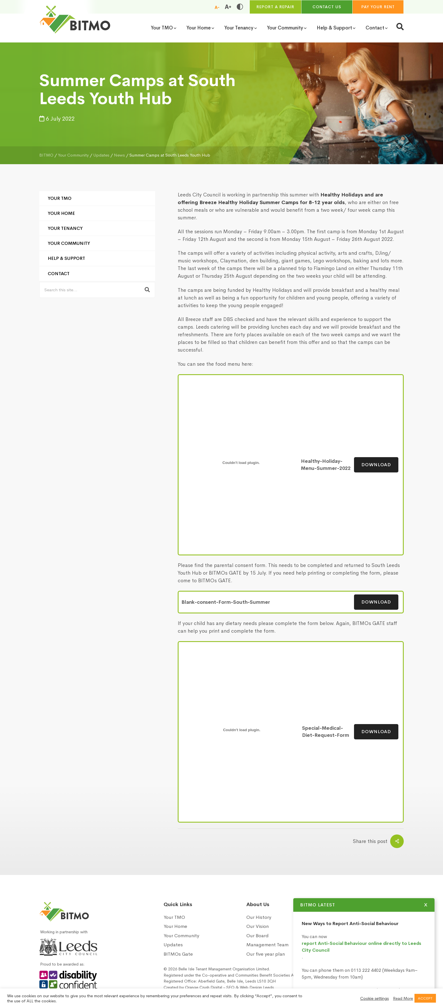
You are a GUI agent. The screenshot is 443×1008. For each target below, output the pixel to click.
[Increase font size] (228, 6)
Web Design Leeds (257, 987)
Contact (59, 274)
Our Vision (257, 926)
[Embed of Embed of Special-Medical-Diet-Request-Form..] (241, 730)
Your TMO (59, 198)
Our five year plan (265, 954)
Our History (258, 917)
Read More (403, 998)
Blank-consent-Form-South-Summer (225, 602)
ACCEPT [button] (425, 998)
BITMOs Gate (178, 954)
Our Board (257, 936)
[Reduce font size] (217, 7)
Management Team (267, 945)
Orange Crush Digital (203, 987)
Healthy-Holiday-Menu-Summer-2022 (326, 465)
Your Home (61, 213)
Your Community (69, 243)
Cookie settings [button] (374, 998)
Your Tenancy (65, 228)
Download (376, 465)
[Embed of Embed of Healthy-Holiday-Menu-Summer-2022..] (241, 463)
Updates (173, 945)
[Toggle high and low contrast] (239, 6)
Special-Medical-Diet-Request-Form (325, 732)
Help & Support (66, 258)
